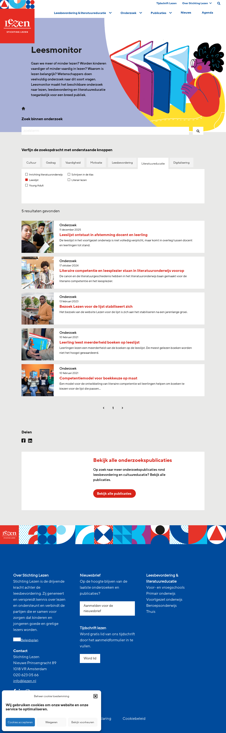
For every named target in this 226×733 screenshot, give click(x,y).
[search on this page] (218, 3)
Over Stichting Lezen (197, 3)
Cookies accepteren (20, 722)
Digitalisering (181, 163)
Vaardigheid (73, 163)
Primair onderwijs (160, 593)
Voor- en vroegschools (165, 587)
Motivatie (96, 163)
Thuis (150, 611)
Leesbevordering (122, 163)
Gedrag (51, 163)
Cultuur (31, 163)
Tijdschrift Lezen (166, 3)
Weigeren (51, 722)
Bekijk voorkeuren (82, 722)
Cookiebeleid (134, 718)
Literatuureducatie (153, 163)
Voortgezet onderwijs (164, 599)
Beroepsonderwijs (161, 605)
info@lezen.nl (24, 681)
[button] (95, 696)
